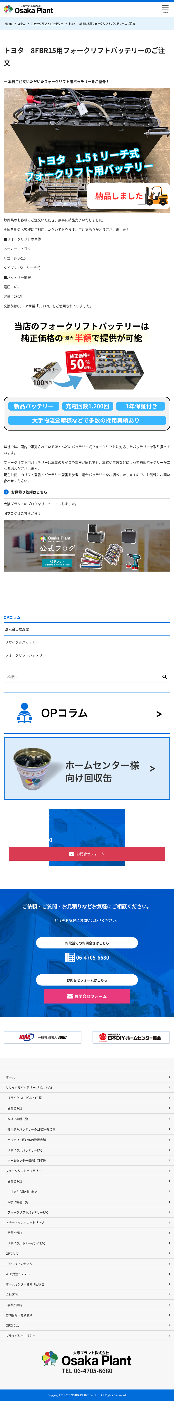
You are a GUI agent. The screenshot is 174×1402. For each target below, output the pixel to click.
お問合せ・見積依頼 (19, 1316)
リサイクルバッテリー (22, 642)
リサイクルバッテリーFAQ (25, 1151)
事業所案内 (14, 1306)
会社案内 (12, 1295)
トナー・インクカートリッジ (25, 1223)
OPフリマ (12, 1254)
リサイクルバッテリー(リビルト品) (29, 1088)
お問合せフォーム (91, 854)
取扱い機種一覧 (17, 1119)
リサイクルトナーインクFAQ (26, 1244)
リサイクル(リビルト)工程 (24, 1098)
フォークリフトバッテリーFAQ (27, 1213)
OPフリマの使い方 (19, 1264)
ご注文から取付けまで (22, 1192)
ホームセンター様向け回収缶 (26, 1161)
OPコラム (12, 617)
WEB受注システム (18, 1275)
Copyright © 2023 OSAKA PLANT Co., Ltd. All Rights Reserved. (87, 1396)
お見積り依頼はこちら (29, 492)
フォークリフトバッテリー (25, 655)
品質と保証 (14, 1109)
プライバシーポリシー (20, 1336)
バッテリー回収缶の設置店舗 (26, 1140)
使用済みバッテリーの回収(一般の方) (31, 1130)
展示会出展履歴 (17, 629)
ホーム (10, 1078)
